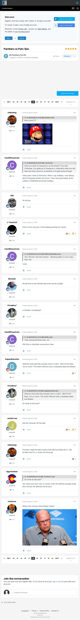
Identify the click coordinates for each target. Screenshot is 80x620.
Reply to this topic (67, 93)
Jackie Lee (12, 418)
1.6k (12, 377)
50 (41, 102)
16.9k (11, 240)
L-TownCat (12, 222)
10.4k (11, 519)
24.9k (12, 297)
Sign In (9, 38)
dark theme (42, 29)
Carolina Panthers (31, 57)
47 (29, 102)
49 (37, 102)
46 (25, 102)
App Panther (12, 471)
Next (57, 102)
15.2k (11, 130)
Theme (34, 611)
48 (33, 102)
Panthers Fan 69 (19, 55)
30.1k (12, 214)
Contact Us (55, 611)
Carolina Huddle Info (40, 613)
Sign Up (21, 38)
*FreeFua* (12, 305)
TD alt (47, 163)
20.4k (12, 323)
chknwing (12, 112)
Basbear (48, 117)
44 (17, 102)
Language (25, 611)
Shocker (12, 279)
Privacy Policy (44, 611)
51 (45, 102)
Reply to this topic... (20, 592)
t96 (12, 196)
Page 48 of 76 (71, 103)
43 (13, 102)
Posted (29, 112)
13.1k (12, 176)
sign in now (56, 581)
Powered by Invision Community (40, 617)
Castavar (12, 501)
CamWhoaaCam (11, 158)
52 (48, 102)
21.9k (11, 436)
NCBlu (46, 337)
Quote (29, 149)
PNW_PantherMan (50, 254)
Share (56, 56)
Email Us (40, 615)
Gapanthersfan (12, 359)
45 (21, 102)
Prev (8, 102)
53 (52, 102)
